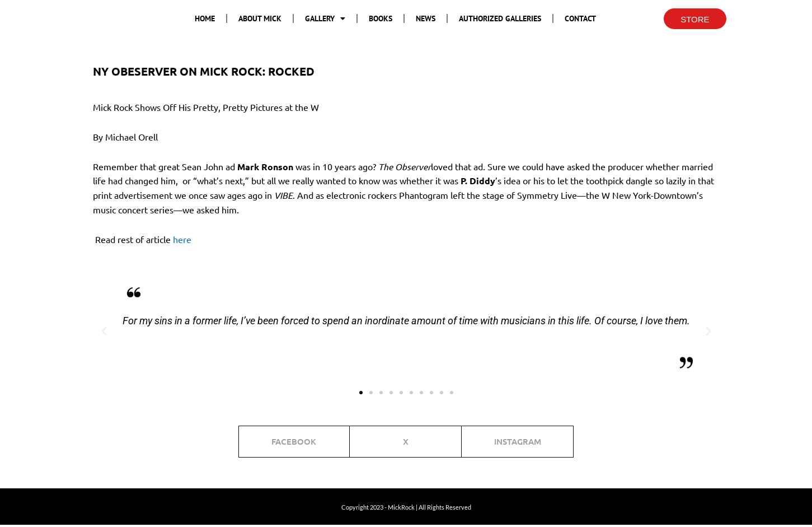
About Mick (259, 18)
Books (380, 18)
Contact (580, 18)
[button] (104, 331)
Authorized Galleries (500, 18)
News (425, 18)
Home (205, 18)
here (182, 239)
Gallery (325, 18)
